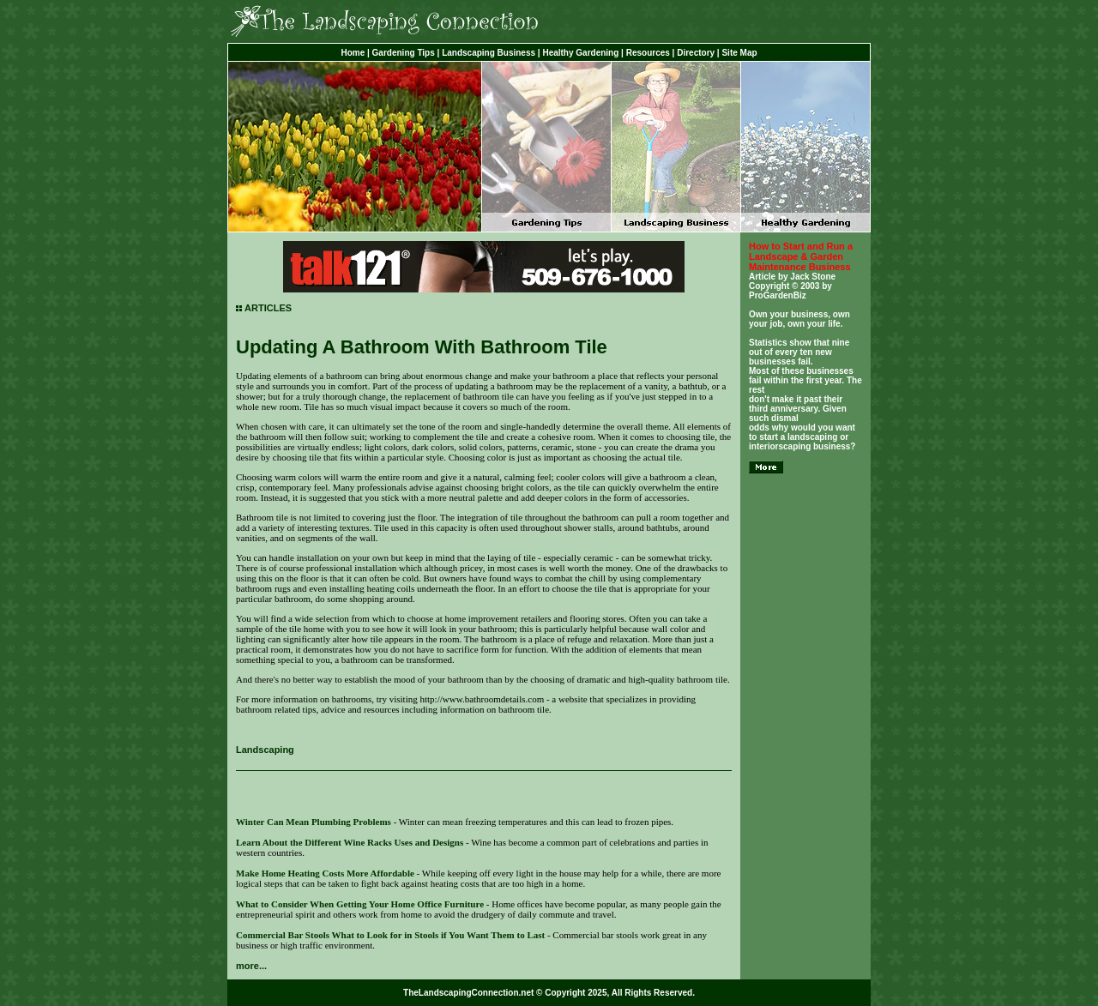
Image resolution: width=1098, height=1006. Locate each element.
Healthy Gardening (580, 52)
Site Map (739, 52)
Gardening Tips (403, 52)
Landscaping (265, 749)
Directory (696, 52)
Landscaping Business (488, 52)
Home (353, 52)
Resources (648, 52)
